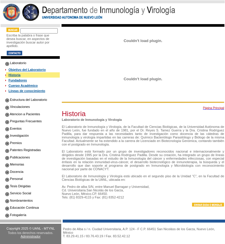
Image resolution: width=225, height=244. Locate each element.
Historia (14, 75)
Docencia (14, 171)
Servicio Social (18, 193)
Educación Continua (22, 207)
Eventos (13, 128)
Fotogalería (15, 215)
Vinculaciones (17, 106)
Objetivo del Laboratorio (27, 69)
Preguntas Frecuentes (23, 121)
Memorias (14, 164)
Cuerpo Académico (23, 85)
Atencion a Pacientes (22, 114)
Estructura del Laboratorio (26, 99)
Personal (14, 179)
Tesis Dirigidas (18, 186)
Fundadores (17, 80)
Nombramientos (19, 200)
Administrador (31, 236)
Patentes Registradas (23, 150)
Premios (13, 143)
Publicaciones (17, 157)
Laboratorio (15, 63)
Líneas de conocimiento (26, 91)
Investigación (17, 135)
